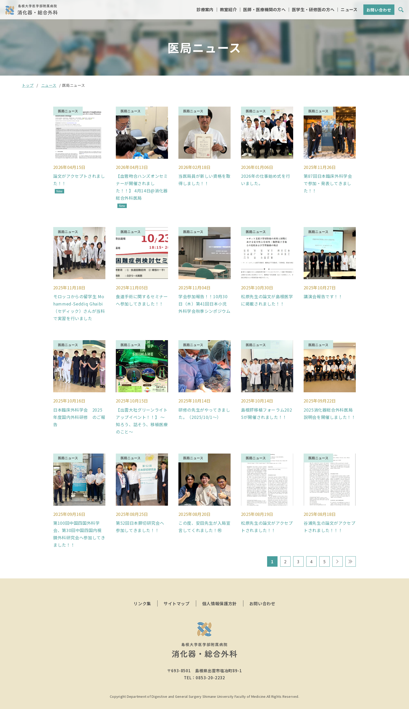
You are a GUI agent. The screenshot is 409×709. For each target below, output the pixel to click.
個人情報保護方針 (219, 595)
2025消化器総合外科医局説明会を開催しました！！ (330, 407)
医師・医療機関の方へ (264, 10)
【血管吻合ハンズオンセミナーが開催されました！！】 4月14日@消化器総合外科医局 (142, 185)
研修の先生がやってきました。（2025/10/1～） (204, 407)
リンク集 (142, 595)
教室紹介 (228, 10)
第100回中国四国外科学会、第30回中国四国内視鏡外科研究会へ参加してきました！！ (79, 525)
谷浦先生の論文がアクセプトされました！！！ (330, 518)
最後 (350, 553)
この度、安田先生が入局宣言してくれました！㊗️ (204, 518)
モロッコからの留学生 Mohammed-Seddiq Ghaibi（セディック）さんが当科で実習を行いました (79, 303)
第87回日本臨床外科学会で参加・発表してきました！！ (328, 181)
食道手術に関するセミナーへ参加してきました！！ (142, 296)
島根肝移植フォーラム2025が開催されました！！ (266, 407)
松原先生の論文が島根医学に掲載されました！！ (267, 296)
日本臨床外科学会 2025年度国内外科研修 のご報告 (79, 410)
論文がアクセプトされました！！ (79, 177)
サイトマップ (177, 595)
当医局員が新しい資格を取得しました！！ (204, 177)
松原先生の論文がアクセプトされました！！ (267, 518)
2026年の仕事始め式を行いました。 (265, 177)
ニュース (349, 10)
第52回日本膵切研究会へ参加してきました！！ (140, 518)
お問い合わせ (378, 10)
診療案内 (204, 10)
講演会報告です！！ (323, 292)
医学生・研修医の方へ (313, 10)
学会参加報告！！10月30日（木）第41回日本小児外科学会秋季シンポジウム (204, 299)
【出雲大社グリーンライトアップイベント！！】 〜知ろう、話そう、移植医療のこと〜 (142, 414)
